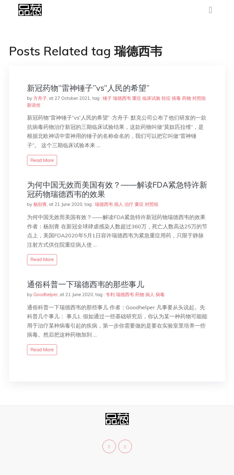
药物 (186, 98)
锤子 (107, 98)
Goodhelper (45, 294)
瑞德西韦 (122, 98)
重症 (136, 98)
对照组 (199, 98)
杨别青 (40, 204)
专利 (110, 294)
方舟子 (40, 98)
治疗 (128, 204)
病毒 (176, 98)
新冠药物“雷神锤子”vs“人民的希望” (88, 88)
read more (42, 160)
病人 (118, 204)
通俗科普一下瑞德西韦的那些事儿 (85, 284)
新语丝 (34, 105)
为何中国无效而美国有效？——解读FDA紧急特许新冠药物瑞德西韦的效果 (117, 189)
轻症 (166, 98)
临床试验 (151, 98)
